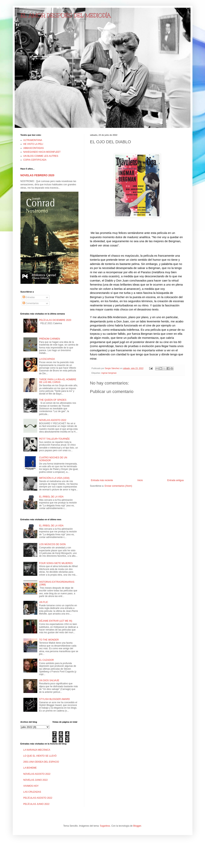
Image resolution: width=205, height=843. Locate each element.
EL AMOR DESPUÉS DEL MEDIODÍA (65, 15)
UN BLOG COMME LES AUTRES (40, 156)
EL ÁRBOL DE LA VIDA (51, 496)
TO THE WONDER (49, 639)
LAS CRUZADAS (32, 792)
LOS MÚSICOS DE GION (52, 544)
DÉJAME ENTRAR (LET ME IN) (55, 621)
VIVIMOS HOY (31, 786)
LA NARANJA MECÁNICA (36, 750)
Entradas (29, 297)
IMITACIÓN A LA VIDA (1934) (54, 478)
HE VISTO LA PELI (33, 144)
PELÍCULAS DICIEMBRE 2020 (55, 320)
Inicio (140, 480)
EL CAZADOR (46, 660)
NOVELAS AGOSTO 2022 (52, 420)
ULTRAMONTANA (32, 140)
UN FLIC (43, 602)
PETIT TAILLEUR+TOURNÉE (54, 439)
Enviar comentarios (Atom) (118, 486)
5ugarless (105, 825)
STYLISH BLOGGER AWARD (54, 699)
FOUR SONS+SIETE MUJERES (56, 563)
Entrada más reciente (102, 480)
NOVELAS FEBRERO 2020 (37, 175)
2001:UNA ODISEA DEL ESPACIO (41, 761)
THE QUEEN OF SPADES (52, 400)
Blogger (137, 825)
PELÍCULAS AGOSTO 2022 (37, 798)
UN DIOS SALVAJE (49, 680)
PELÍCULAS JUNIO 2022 (36, 804)
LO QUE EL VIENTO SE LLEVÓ (40, 755)
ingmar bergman (109, 373)
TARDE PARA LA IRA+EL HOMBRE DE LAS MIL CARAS (57, 381)
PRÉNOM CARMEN (49, 338)
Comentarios (31, 303)
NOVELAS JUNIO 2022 (35, 780)
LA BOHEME (30, 767)
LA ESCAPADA (47, 359)
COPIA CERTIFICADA (35, 159)
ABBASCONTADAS (33, 148)
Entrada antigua (175, 480)
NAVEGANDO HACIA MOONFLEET (42, 152)
